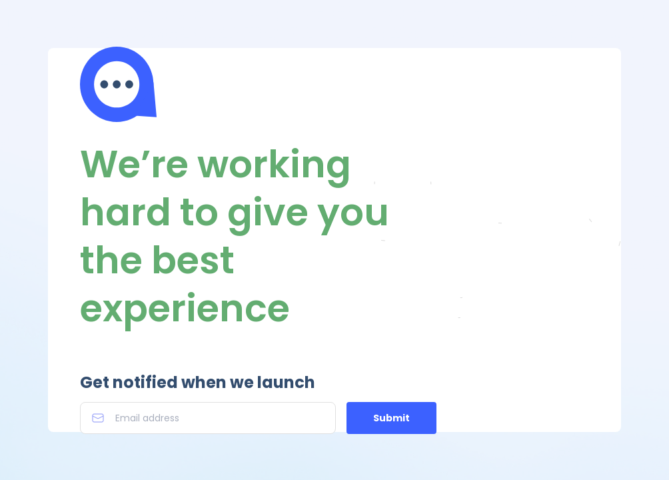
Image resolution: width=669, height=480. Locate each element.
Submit (391, 418)
